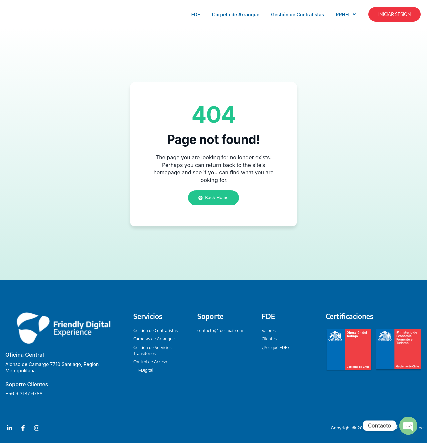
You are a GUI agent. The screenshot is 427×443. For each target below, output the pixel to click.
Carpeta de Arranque (236, 14)
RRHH (346, 14)
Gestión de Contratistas (297, 14)
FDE (195, 14)
